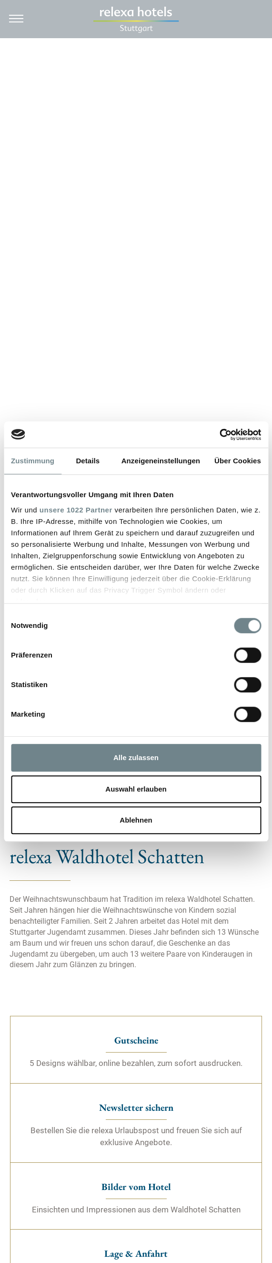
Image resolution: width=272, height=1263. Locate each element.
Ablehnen (136, 820)
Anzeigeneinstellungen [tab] (160, 461)
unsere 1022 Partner (76, 510)
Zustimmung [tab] (32, 461)
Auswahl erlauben (135, 789)
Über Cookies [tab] (237, 461)
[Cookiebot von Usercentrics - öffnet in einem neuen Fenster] (219, 434)
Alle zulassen (136, 757)
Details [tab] (88, 461)
